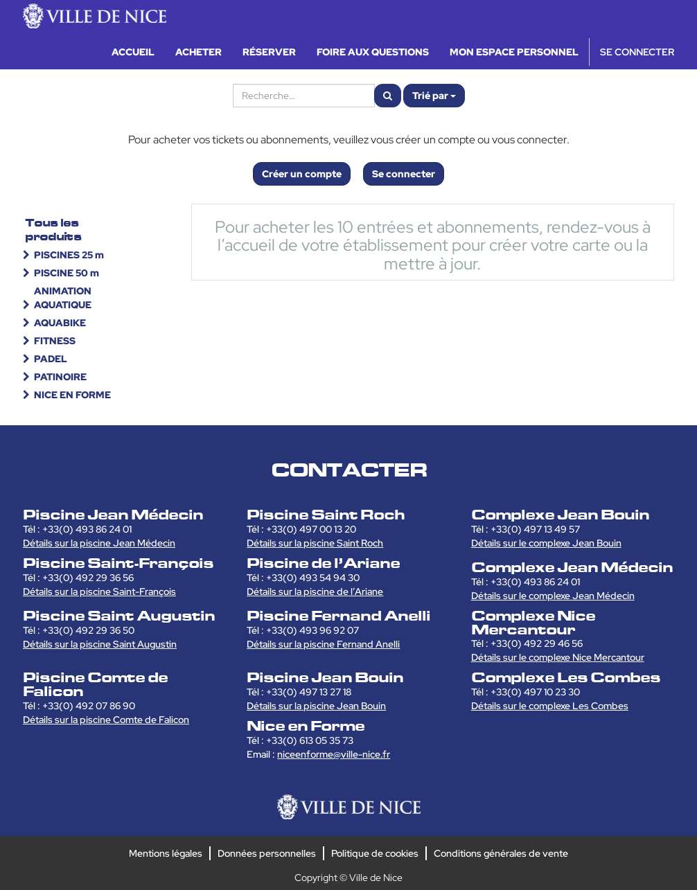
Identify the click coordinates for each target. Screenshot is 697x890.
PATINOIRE (60, 377)
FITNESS (55, 341)
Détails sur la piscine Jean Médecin (99, 543)
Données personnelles (267, 853)
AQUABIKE (60, 323)
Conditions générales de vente (501, 853)
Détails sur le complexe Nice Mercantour (557, 657)
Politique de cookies (374, 853)
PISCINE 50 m (66, 273)
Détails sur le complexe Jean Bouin (546, 543)
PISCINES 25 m (69, 255)
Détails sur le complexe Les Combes (549, 706)
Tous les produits (53, 229)
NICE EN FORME (72, 395)
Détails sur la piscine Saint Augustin (100, 644)
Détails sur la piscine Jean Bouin (316, 706)
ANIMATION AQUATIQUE (62, 298)
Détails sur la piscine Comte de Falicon (106, 719)
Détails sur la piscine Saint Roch (315, 543)
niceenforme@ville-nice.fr (333, 754)
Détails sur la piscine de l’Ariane (315, 591)
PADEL (50, 359)
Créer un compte (302, 174)
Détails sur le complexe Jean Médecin (553, 595)
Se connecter (403, 174)
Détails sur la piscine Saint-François (99, 591)
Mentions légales (165, 853)
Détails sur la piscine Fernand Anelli (323, 644)
